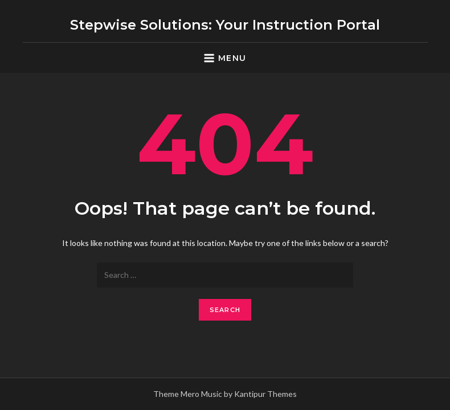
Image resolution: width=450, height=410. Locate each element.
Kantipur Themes (265, 394)
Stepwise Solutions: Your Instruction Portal (225, 25)
